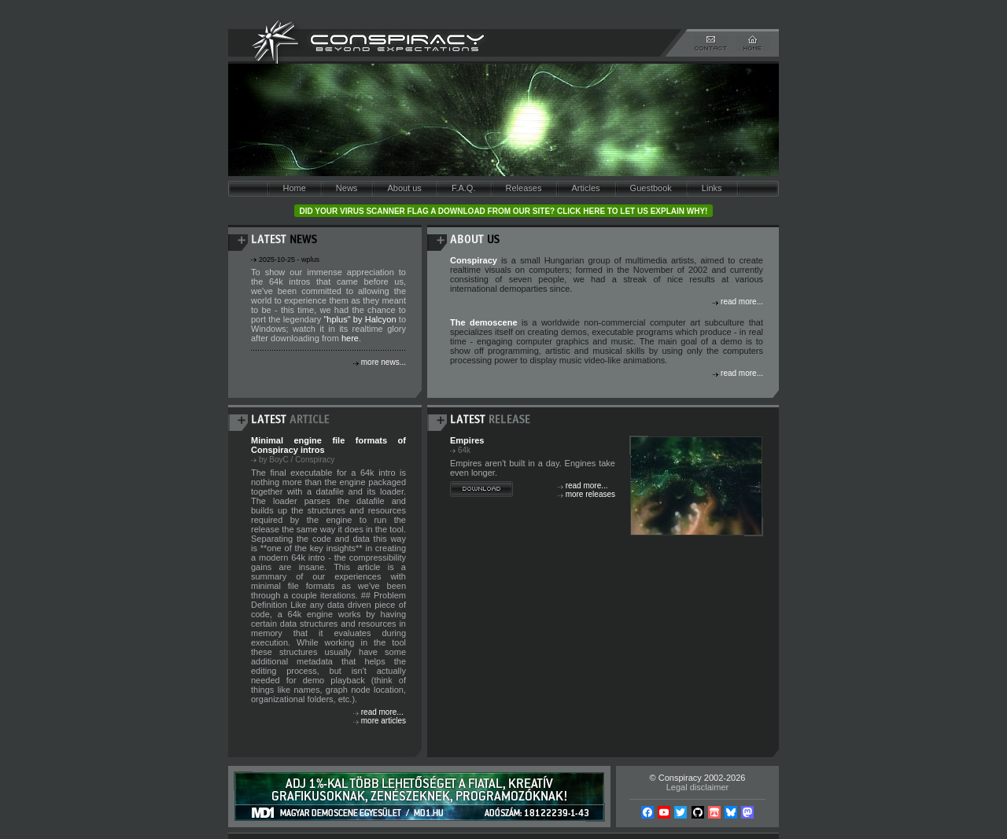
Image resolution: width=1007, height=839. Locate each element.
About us (404, 188)
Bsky (731, 812)
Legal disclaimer (697, 787)
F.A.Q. (464, 188)
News (347, 188)
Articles (585, 188)
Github (698, 812)
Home (293, 188)
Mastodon (747, 812)
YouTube (664, 812)
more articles (383, 720)
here (350, 338)
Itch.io (714, 812)
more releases (590, 494)
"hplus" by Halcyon (359, 319)
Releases (524, 188)
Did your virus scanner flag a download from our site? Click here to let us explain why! (504, 211)
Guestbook (651, 188)
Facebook (647, 812)
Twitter (680, 812)
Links (712, 188)
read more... (742, 301)
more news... (383, 362)
